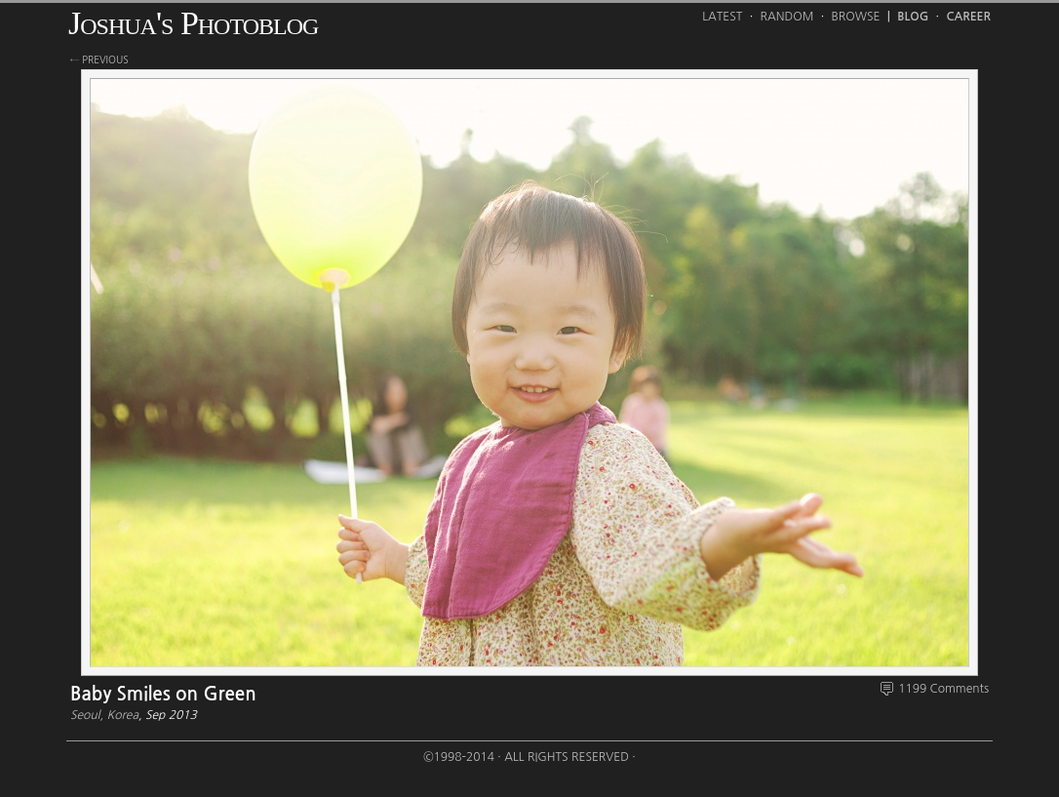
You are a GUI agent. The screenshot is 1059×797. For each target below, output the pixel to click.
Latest (722, 16)
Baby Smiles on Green (163, 694)
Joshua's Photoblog (193, 23)
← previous (99, 59)
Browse (856, 16)
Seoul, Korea (104, 715)
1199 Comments (943, 689)
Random (787, 16)
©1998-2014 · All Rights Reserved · (529, 757)
